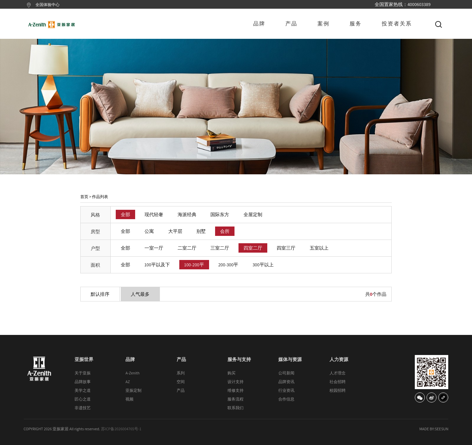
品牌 (259, 23)
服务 (356, 23)
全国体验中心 (47, 4)
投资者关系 (397, 23)
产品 (291, 23)
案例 (323, 23)
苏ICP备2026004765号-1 (121, 428)
